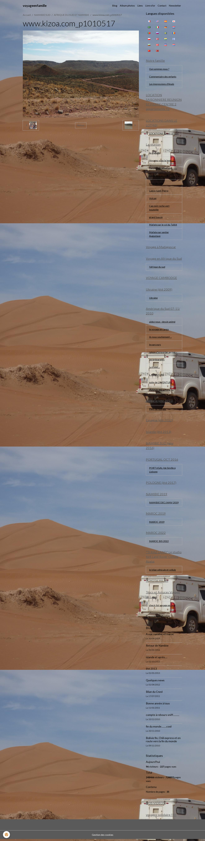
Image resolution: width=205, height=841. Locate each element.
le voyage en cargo (159, 330)
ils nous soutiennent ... (160, 337)
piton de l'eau (156, 183)
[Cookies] (6, 834)
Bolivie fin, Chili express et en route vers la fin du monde (163, 741)
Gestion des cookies (102, 836)
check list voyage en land (162, 607)
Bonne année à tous (158, 705)
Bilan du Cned (154, 693)
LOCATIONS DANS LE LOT (164, 133)
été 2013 (151, 670)
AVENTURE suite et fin (161, 390)
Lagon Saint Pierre (158, 191)
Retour (80, 125)
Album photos (127, 5)
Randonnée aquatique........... (163, 168)
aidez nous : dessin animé (162, 322)
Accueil (27, 14)
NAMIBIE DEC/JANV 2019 (164, 504)
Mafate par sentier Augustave (159, 234)
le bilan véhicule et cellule (162, 571)
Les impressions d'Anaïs (161, 84)
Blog (114, 5)
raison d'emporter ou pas (162, 353)
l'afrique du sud (157, 267)
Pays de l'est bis (157, 410)
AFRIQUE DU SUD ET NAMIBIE (71, 14)
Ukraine (153, 298)
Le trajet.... (154, 368)
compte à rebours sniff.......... (162, 717)
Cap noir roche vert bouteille (159, 208)
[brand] (35, 5)
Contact (162, 5)
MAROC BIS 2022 (159, 542)
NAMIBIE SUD (42, 14)
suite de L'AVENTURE (160, 383)
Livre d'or (150, 5)
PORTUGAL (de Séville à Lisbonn (162, 471)
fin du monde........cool (158, 728)
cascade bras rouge (159, 175)
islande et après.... (156, 659)
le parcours (155, 345)
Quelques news (155, 682)
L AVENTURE (156, 375)
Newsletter (175, 5)
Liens (140, 5)
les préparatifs (156, 360)
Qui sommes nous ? (159, 68)
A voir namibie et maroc (160, 636)
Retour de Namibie (157, 647)
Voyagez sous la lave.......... (162, 160)
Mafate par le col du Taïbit (163, 225)
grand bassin (156, 217)
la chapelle (154, 153)
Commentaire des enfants (162, 76)
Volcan (152, 198)
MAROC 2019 (157, 523)
